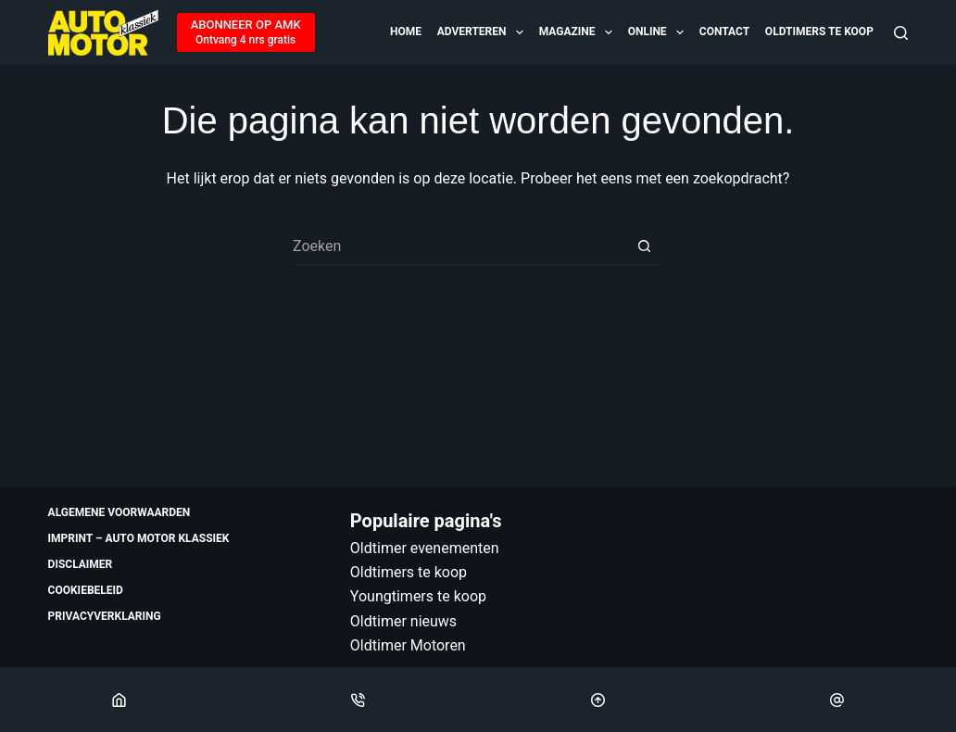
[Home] (119, 700)
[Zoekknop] (644, 246)
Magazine (577, 32)
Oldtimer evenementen (424, 548)
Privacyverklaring (104, 616)
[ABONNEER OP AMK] (246, 32)
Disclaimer (80, 564)
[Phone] (358, 700)
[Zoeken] (901, 33)
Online (657, 32)
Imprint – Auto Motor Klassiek (139, 538)
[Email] (837, 700)
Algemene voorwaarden (119, 512)
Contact (724, 31)
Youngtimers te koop (418, 596)
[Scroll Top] (598, 700)
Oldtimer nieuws (403, 621)
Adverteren (481, 32)
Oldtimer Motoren (408, 645)
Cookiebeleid (85, 590)
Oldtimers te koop (819, 31)
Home (405, 31)
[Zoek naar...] (459, 246)
